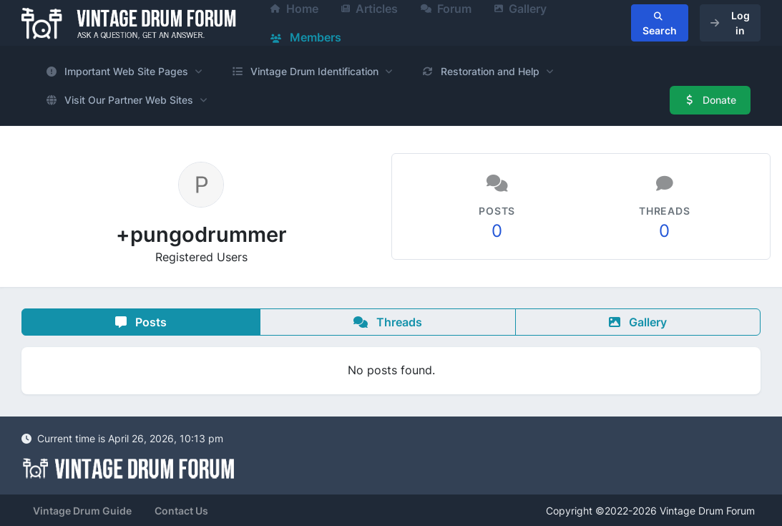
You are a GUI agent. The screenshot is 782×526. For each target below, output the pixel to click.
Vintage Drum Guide (82, 511)
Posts (141, 322)
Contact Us (181, 511)
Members (305, 37)
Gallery (638, 322)
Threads (387, 322)
